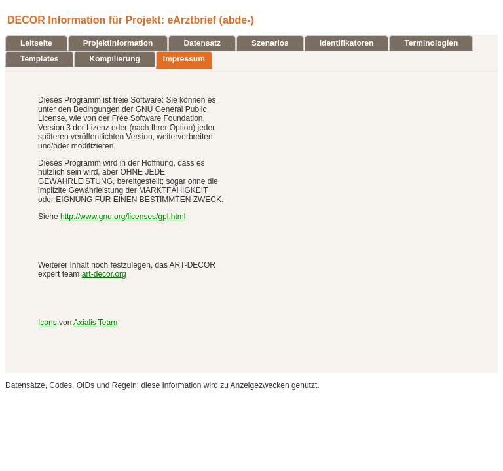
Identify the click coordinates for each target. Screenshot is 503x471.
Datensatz (202, 43)
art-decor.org (104, 274)
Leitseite (36, 43)
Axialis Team (95, 322)
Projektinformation (118, 43)
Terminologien (431, 43)
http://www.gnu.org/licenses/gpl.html (122, 216)
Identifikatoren (347, 43)
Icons (47, 322)
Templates (39, 58)
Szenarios (270, 43)
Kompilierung (114, 58)
